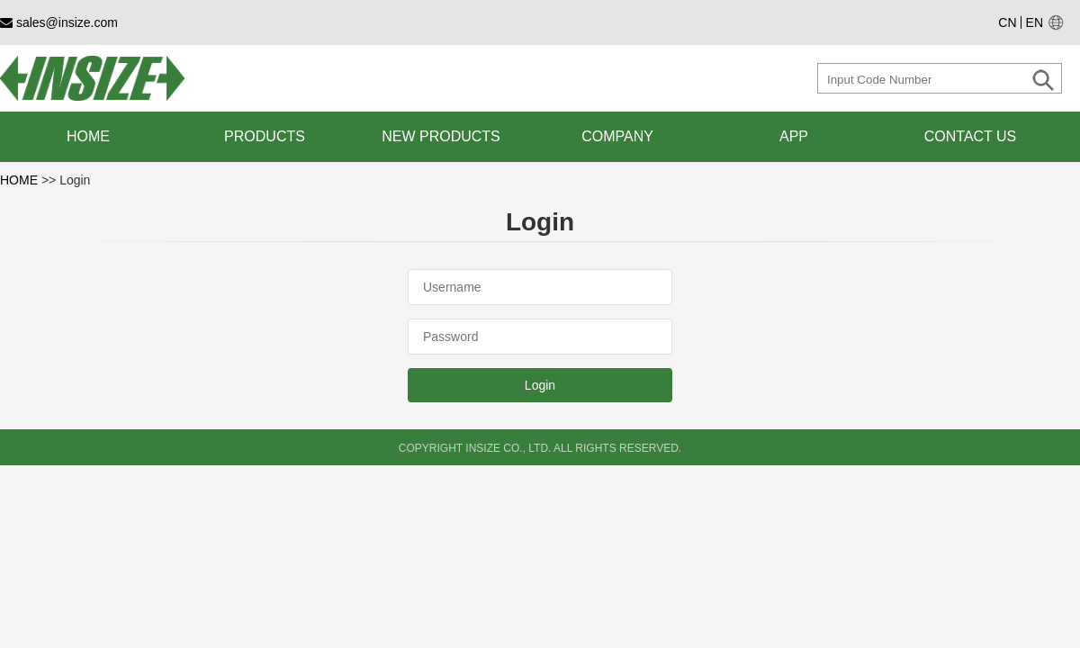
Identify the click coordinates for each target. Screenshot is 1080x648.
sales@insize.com (59, 22)
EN (1034, 22)
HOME (20, 180)
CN (1007, 22)
